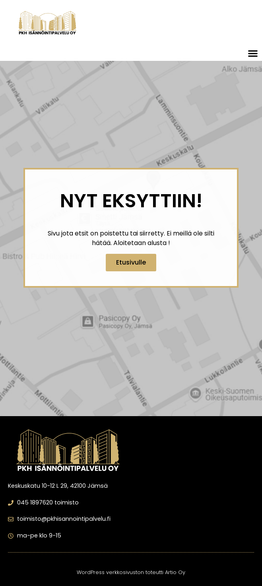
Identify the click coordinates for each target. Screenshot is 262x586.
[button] (253, 53)
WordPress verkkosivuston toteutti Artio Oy (131, 572)
